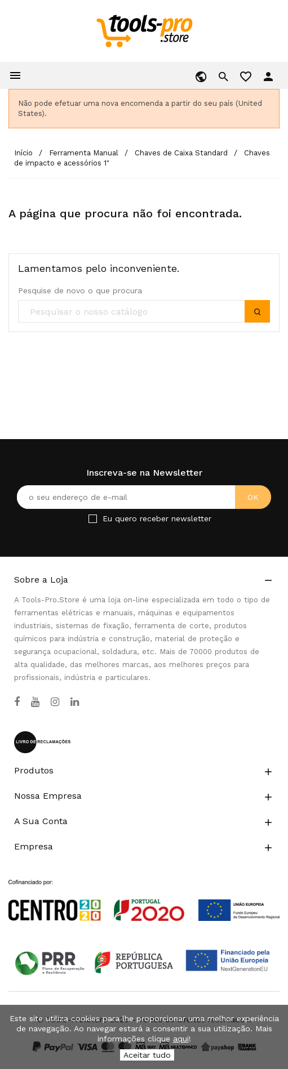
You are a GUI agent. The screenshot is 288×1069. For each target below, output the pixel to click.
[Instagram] (55, 702)
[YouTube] (35, 702)
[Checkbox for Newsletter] (92, 519)
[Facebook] (17, 702)
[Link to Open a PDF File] (144, 889)
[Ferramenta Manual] (85, 153)
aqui (181, 1038)
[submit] (257, 311)
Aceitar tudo (147, 1054)
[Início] (24, 153)
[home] (144, 30)
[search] (144, 312)
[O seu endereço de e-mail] (144, 497)
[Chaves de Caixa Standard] (182, 153)
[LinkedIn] (74, 702)
